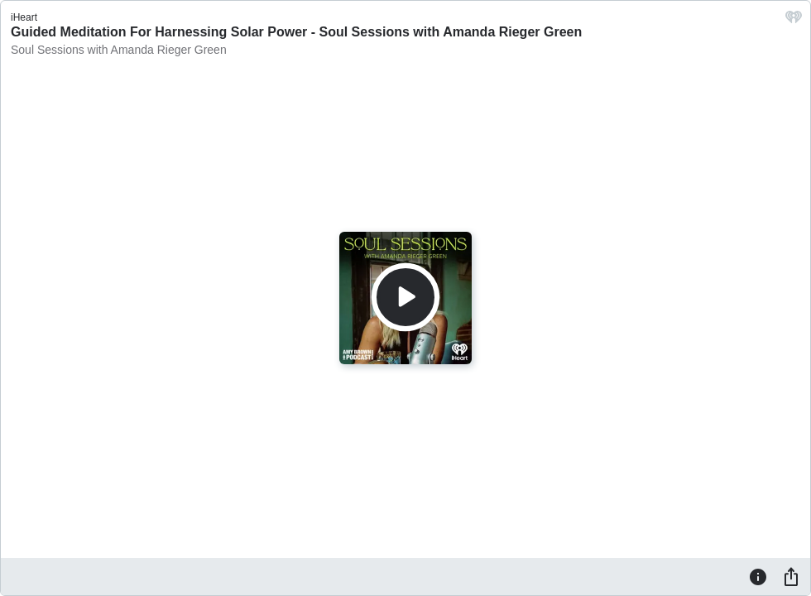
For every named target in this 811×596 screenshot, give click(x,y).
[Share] (791, 576)
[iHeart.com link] (793, 21)
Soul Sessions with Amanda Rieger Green (119, 49)
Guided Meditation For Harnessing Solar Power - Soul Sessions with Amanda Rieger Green (296, 32)
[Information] (758, 576)
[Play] (405, 297)
